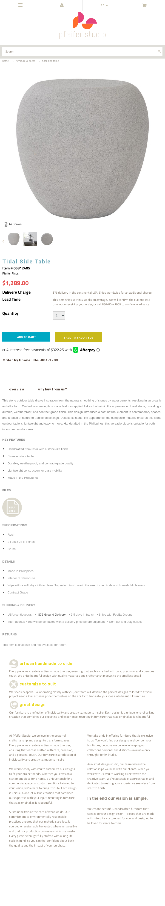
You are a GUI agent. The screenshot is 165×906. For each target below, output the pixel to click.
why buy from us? (52, 389)
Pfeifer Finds (10, 273)
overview (16, 389)
